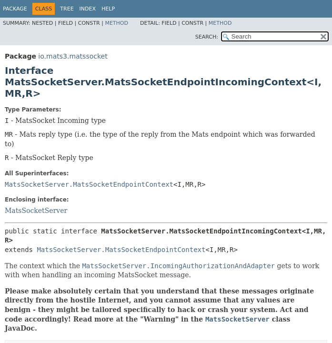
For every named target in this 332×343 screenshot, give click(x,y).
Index (88, 9)
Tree (66, 9)
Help (108, 9)
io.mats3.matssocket (72, 56)
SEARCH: (206, 37)
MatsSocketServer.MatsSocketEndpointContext (89, 184)
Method (116, 23)
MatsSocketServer (36, 210)
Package (15, 9)
